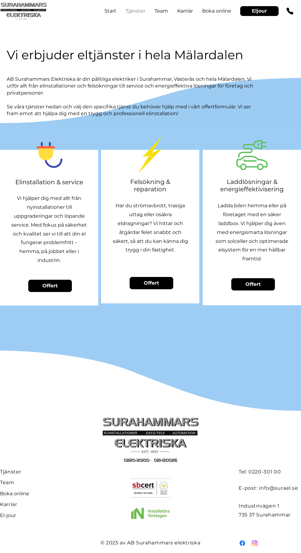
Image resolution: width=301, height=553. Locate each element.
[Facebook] (242, 543)
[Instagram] (254, 543)
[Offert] (50, 286)
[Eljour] (259, 11)
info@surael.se (278, 488)
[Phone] (290, 11)
